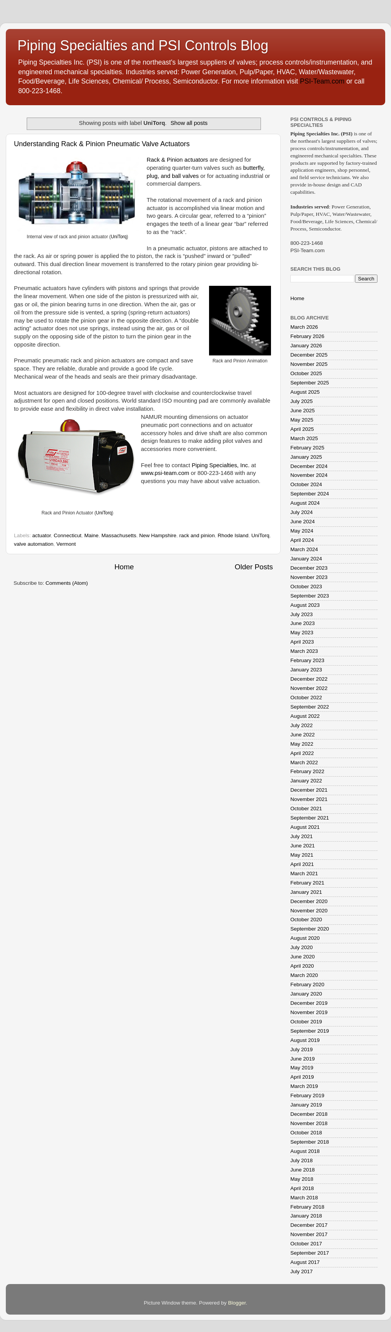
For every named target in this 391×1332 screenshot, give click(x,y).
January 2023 (306, 670)
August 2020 (305, 938)
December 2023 (309, 568)
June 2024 (302, 521)
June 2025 (302, 410)
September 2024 (309, 494)
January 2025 (306, 457)
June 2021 (302, 846)
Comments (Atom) (67, 583)
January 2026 (306, 345)
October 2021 (306, 808)
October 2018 (306, 1133)
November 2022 (309, 688)
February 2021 (307, 883)
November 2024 (309, 475)
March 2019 (304, 1086)
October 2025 (306, 373)
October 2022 (306, 697)
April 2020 (302, 966)
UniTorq (119, 236)
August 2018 (305, 1151)
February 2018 (307, 1207)
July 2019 (301, 1049)
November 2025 (309, 364)
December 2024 (309, 466)
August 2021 (305, 827)
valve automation (33, 544)
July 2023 (301, 614)
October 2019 (306, 1022)
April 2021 (302, 864)
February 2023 (307, 660)
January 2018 (306, 1216)
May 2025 (301, 420)
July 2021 (301, 836)
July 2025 (301, 401)
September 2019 (309, 1031)
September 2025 (309, 383)
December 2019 (309, 1003)
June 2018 (302, 1170)
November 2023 (309, 577)
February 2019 (307, 1095)
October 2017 (306, 1244)
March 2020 (304, 975)
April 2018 (302, 1188)
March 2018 (304, 1198)
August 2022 (305, 716)
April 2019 (302, 1077)
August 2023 (305, 605)
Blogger (237, 1303)
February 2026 (307, 336)
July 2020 (301, 947)
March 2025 (304, 438)
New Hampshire (158, 535)
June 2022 (302, 735)
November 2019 (309, 1012)
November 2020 (309, 911)
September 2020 (309, 929)
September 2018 (309, 1142)
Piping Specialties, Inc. (220, 465)
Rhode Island (233, 535)
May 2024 (301, 531)
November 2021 (309, 799)
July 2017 (301, 1271)
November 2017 (309, 1234)
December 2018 (309, 1114)
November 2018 (309, 1123)
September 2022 (309, 707)
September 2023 (309, 596)
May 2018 (301, 1179)
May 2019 (301, 1068)
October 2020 (306, 919)
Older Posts (254, 567)
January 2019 (306, 1105)
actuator (41, 535)
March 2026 (304, 327)
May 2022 (301, 744)
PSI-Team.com (322, 81)
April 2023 (302, 642)
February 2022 (307, 771)
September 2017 (309, 1253)
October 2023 (306, 586)
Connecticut (67, 535)
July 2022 (301, 725)
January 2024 (306, 559)
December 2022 (309, 679)
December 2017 (309, 1225)
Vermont (66, 544)
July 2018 (301, 1160)
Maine (91, 535)
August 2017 (305, 1262)
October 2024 (306, 484)
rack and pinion (197, 535)
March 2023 (304, 651)
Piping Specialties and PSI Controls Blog (142, 45)
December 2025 (309, 355)
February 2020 (307, 984)
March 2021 (304, 873)
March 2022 (304, 762)
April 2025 (302, 429)
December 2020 (309, 901)
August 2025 (305, 392)
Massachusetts (118, 535)
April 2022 (302, 753)
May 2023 (301, 632)
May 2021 (301, 855)
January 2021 (306, 892)
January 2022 (306, 781)
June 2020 (302, 957)
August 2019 (305, 1040)
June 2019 (302, 1059)
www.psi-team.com (165, 473)
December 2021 (309, 790)
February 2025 (307, 448)
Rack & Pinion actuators (177, 160)
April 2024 (302, 540)
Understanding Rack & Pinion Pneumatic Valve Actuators (102, 144)
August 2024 (305, 503)
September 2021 (309, 818)
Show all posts (189, 123)
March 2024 (304, 549)
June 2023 (302, 623)
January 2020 (306, 994)
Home (124, 567)
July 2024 (301, 512)
